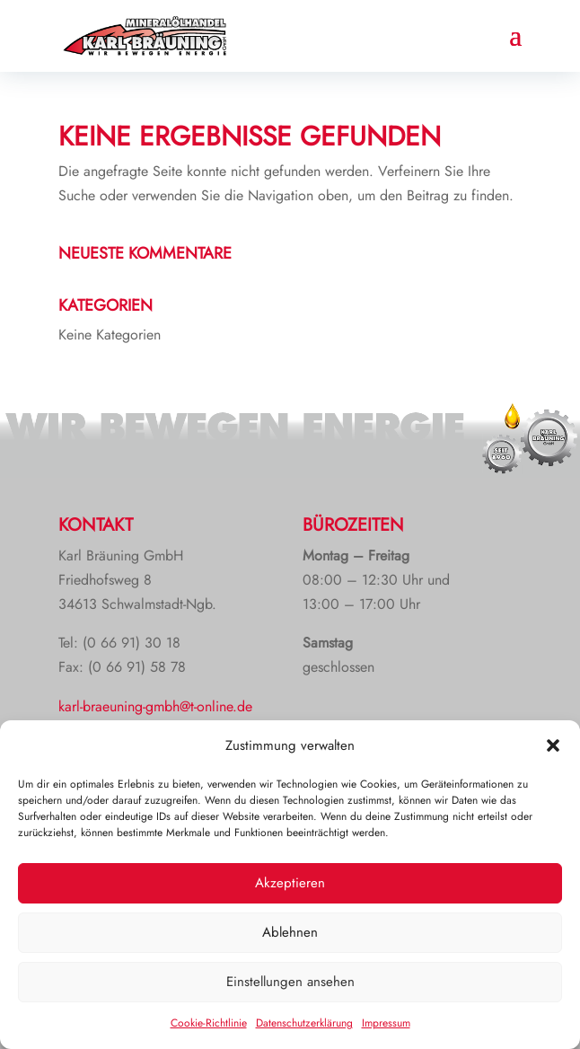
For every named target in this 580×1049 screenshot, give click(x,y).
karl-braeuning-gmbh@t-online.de (155, 706)
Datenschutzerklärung (304, 1023)
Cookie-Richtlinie (209, 1023)
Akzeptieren (290, 883)
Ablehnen (290, 932)
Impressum (386, 1023)
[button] (553, 745)
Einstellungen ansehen (290, 982)
